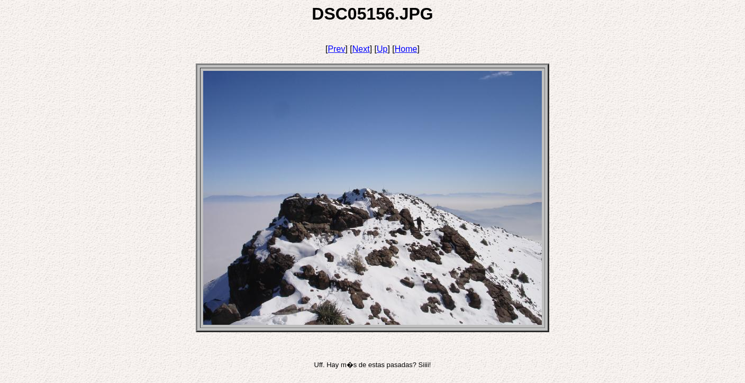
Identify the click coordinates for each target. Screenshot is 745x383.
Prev (337, 48)
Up (382, 48)
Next (361, 48)
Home (406, 48)
